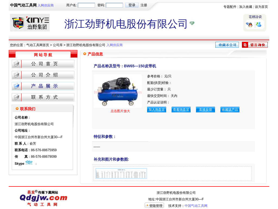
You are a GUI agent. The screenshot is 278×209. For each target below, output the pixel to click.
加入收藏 (245, 7)
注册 (144, 5)
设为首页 (261, 7)
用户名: (71, 5)
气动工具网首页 (37, 45)
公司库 (58, 45)
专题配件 (229, 7)
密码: (101, 5)
